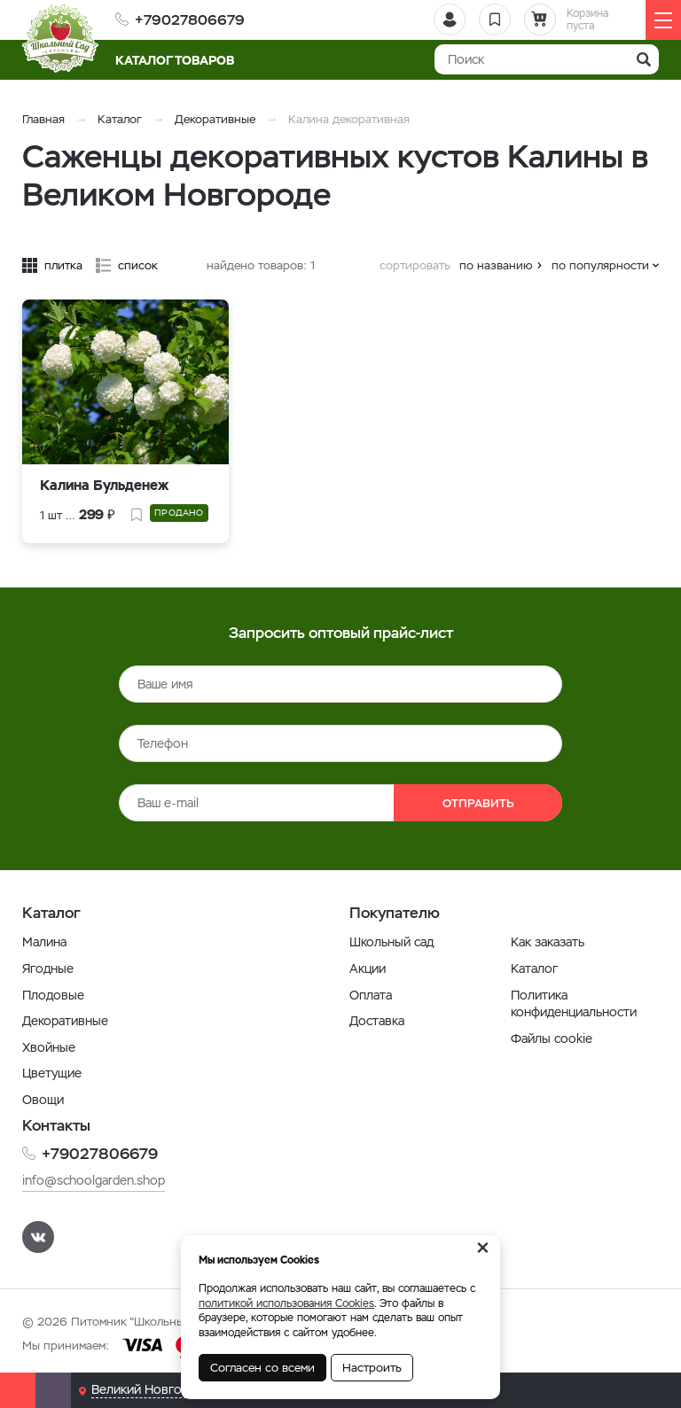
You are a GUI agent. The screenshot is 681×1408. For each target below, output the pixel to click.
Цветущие (52, 1073)
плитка (63, 265)
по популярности (600, 265)
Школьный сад (391, 942)
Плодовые (53, 995)
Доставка (376, 1021)
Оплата (370, 995)
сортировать (415, 265)
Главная (43, 119)
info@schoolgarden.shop (93, 1180)
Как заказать (547, 942)
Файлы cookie (551, 1038)
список (138, 265)
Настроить (372, 1367)
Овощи (43, 1100)
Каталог (120, 119)
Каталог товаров (180, 60)
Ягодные (48, 968)
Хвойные (48, 1047)
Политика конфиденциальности (574, 1004)
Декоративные (215, 119)
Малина (44, 942)
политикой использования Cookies (286, 1303)
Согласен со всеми (262, 1367)
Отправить (478, 803)
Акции (367, 968)
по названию (496, 265)
